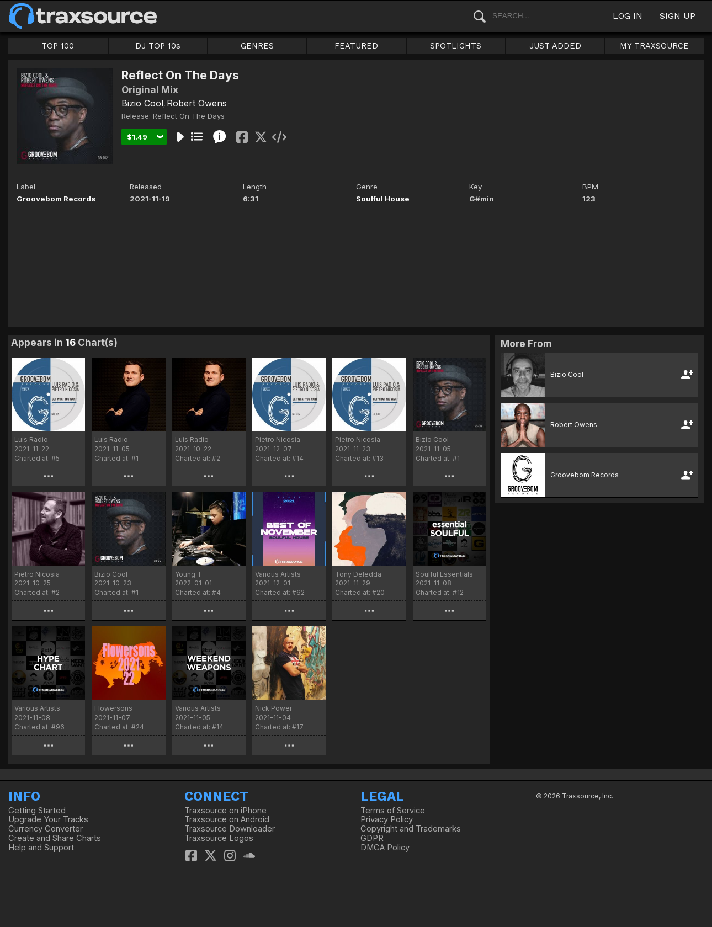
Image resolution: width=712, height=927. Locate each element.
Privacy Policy (386, 819)
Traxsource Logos (218, 838)
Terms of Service (392, 811)
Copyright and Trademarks (410, 829)
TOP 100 (57, 46)
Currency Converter (45, 829)
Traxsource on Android (226, 819)
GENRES (257, 46)
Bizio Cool (142, 103)
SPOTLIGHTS (455, 46)
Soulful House (383, 198)
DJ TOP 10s (157, 46)
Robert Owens (197, 103)
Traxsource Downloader (229, 829)
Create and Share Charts (54, 838)
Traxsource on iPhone (225, 811)
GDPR (372, 838)
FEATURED (356, 46)
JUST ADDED (555, 46)
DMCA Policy (385, 848)
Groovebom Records (56, 198)
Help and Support (41, 848)
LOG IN (627, 15)
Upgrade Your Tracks (48, 819)
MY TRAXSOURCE (654, 46)
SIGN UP (677, 15)
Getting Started (37, 811)
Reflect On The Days (189, 115)
